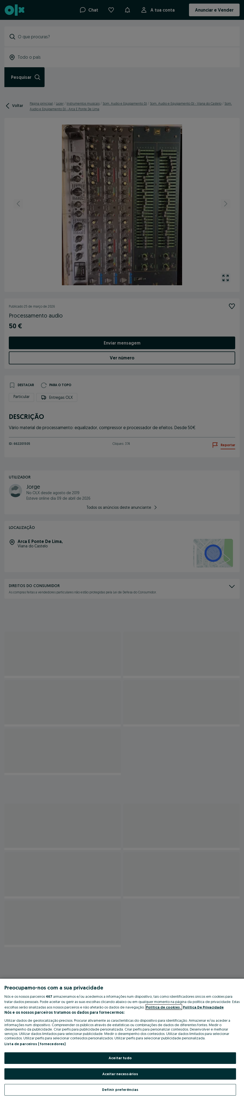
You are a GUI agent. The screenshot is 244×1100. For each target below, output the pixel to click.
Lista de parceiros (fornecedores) (34, 1044)
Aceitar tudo (120, 1058)
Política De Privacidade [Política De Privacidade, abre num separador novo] (203, 1007)
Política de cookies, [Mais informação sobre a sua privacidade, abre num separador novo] (164, 1007)
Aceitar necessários (120, 1074)
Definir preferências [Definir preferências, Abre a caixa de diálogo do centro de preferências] (120, 1089)
